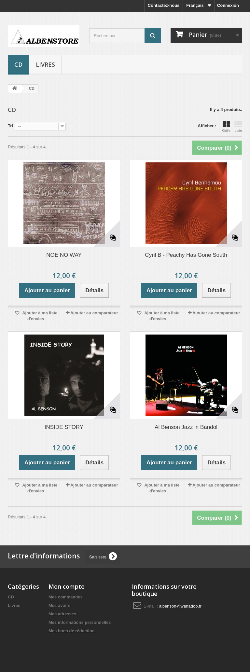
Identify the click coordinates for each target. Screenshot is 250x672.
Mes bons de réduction (72, 630)
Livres (45, 64)
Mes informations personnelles (80, 622)
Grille (226, 126)
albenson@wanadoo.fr (180, 606)
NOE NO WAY (64, 255)
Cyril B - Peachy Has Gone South (186, 255)
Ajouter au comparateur (94, 312)
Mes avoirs (59, 605)
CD (18, 64)
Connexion (228, 5)
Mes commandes (66, 597)
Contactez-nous (164, 5)
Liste (238, 126)
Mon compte (67, 586)
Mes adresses (62, 613)
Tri (10, 125)
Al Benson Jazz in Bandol (186, 427)
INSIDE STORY (64, 427)
